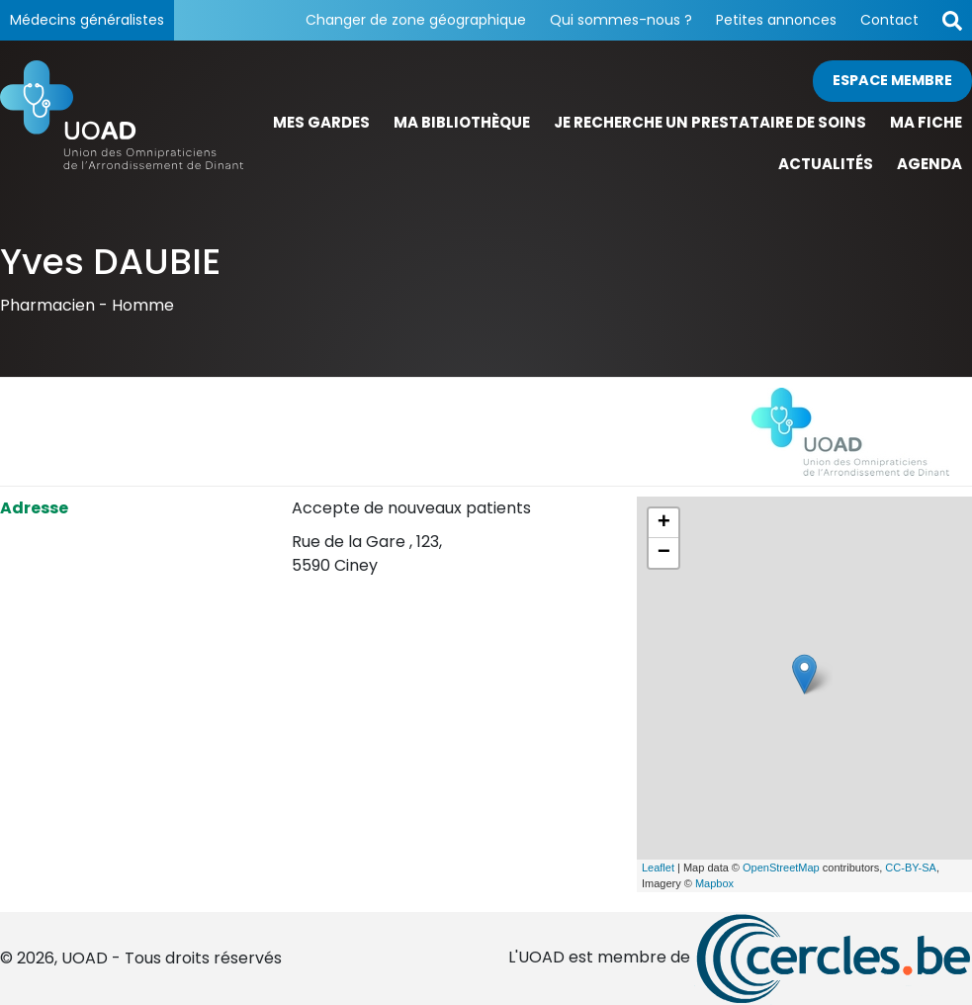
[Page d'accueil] (121, 123)
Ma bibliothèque (462, 122)
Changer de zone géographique (416, 20)
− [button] (664, 553)
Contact (889, 20)
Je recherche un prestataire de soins (710, 122)
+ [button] (664, 523)
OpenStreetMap (781, 867)
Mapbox (714, 883)
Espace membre (892, 80)
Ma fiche (926, 122)
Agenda (929, 163)
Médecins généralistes (87, 20)
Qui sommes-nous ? (621, 20)
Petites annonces (776, 20)
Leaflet (658, 867)
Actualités (825, 163)
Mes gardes (321, 122)
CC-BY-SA (910, 867)
